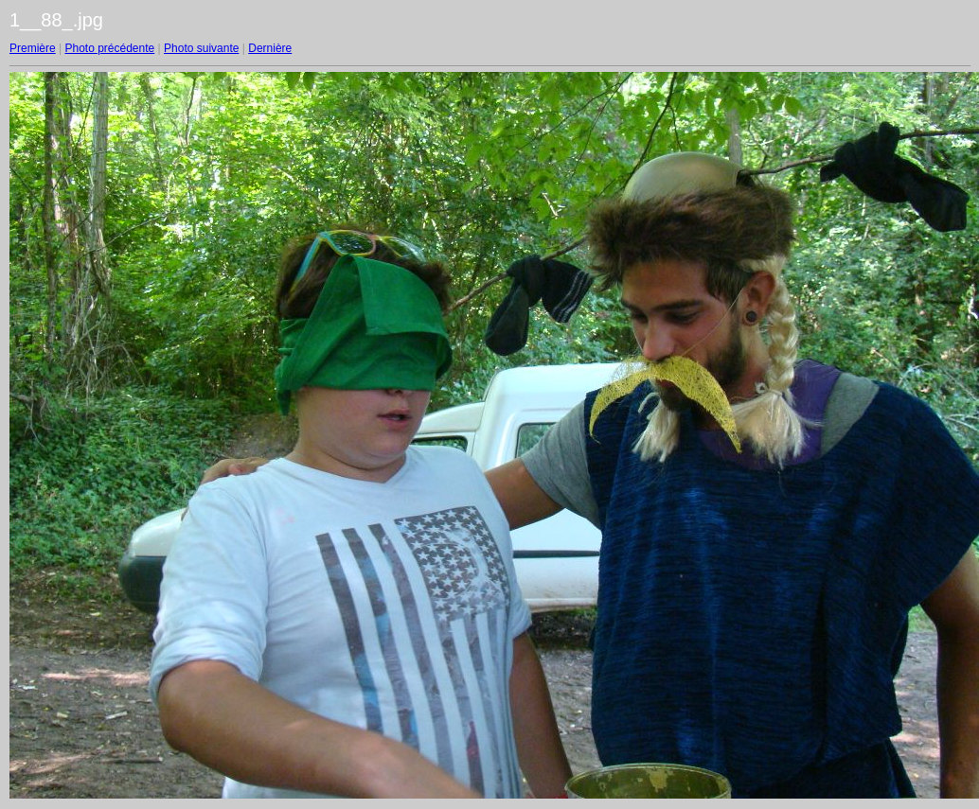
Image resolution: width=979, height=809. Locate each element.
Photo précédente (109, 48)
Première (32, 48)
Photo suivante (201, 48)
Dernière (270, 48)
